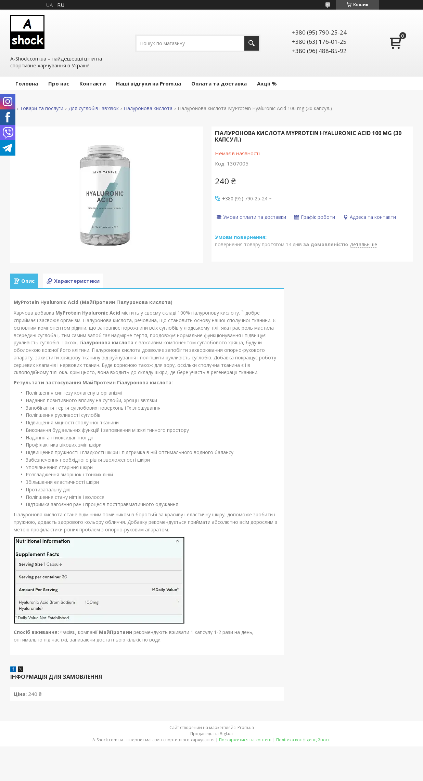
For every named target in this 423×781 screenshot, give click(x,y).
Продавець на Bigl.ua (211, 734)
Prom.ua (246, 727)
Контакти (92, 83)
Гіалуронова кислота (148, 108)
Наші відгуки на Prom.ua (148, 83)
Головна (26, 83)
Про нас (58, 83)
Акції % (267, 83)
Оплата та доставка (219, 83)
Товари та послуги (41, 108)
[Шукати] (251, 43)
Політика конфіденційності (303, 740)
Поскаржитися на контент (245, 740)
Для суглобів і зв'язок (93, 108)
